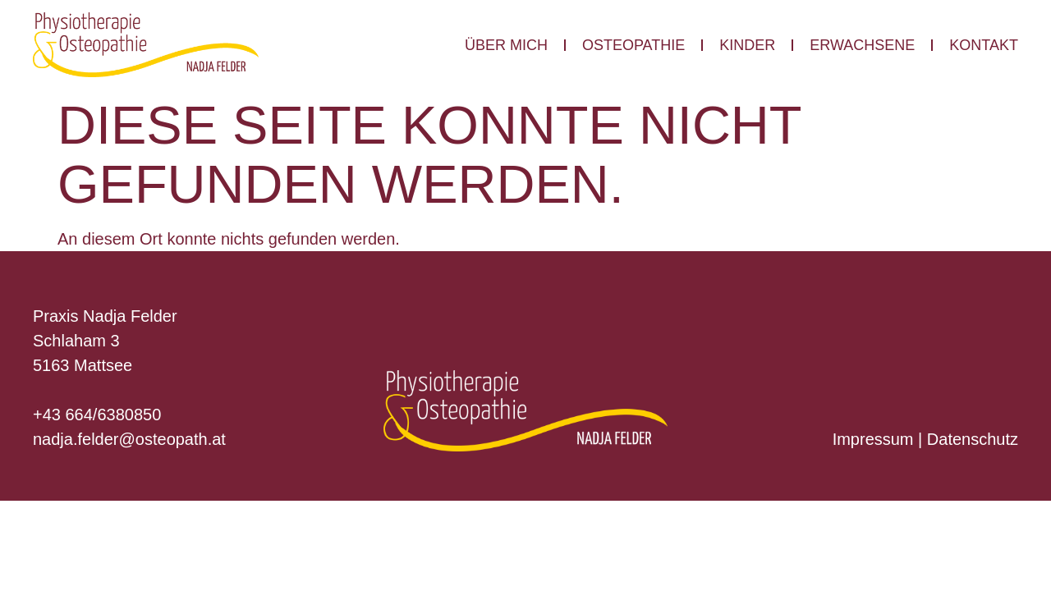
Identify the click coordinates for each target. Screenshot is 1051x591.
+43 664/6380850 (97, 414)
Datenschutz (972, 439)
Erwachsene (862, 45)
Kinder (747, 45)
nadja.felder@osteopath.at (129, 439)
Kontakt (983, 45)
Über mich (506, 45)
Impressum (873, 439)
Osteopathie (633, 45)
